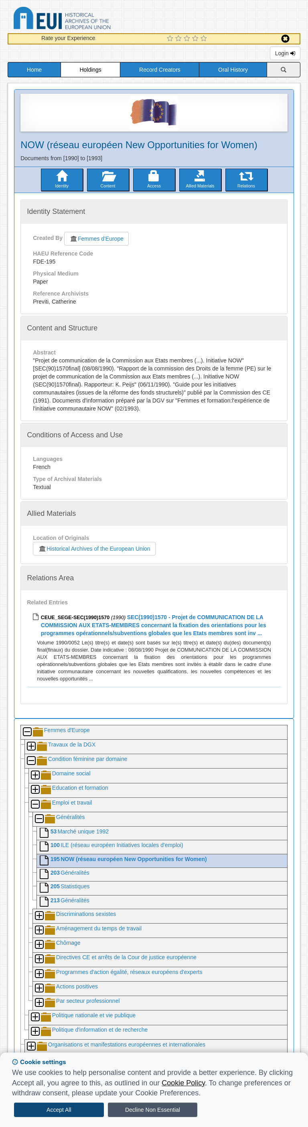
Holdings (90, 69)
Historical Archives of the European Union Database (85, 19)
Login (285, 53)
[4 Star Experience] (196, 39)
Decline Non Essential (152, 1110)
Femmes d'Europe (96, 239)
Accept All (59, 1110)
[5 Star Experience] (205, 39)
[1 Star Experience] (171, 39)
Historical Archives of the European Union (94, 549)
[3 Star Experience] (188, 39)
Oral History (233, 69)
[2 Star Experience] (179, 39)
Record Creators (159, 69)
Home (34, 69)
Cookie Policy (183, 1083)
